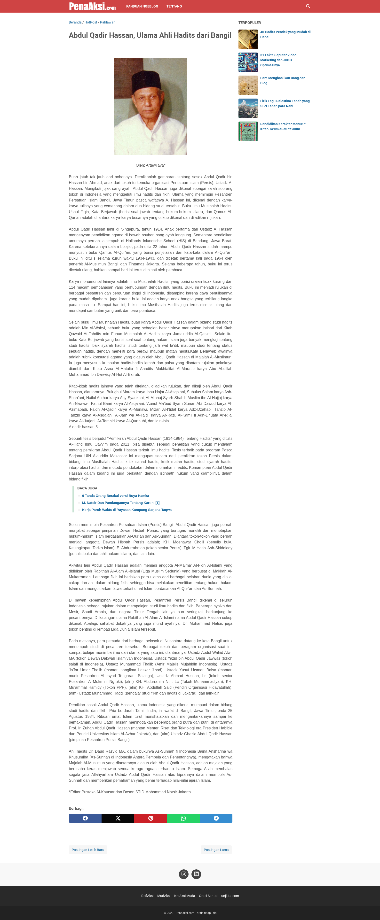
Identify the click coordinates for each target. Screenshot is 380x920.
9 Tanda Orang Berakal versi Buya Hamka (115, 496)
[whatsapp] (183, 818)
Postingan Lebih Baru (88, 850)
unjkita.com (230, 896)
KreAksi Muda (184, 896)
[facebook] (85, 818)
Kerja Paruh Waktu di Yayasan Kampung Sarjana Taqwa (127, 510)
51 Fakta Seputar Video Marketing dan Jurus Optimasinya (278, 60)
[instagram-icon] (184, 874)
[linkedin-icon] (196, 874)
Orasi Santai (208, 896)
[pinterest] (150, 818)
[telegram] (216, 818)
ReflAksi (147, 896)
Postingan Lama (216, 850)
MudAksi (163, 896)
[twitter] (118, 818)
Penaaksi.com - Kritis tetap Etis (196, 913)
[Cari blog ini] (308, 6)
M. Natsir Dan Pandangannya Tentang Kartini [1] (120, 503)
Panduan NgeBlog (142, 6)
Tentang (174, 6)
